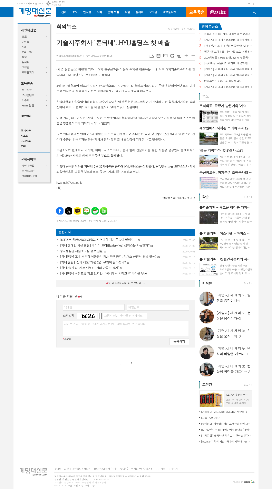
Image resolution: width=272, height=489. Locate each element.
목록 (158, 56)
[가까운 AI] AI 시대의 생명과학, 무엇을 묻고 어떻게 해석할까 (226, 412)
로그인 (251, 3)
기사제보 (26, 141)
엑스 (68, 211)
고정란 (153, 12)
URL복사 (151, 56)
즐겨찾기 (39, 3)
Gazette (26, 116)
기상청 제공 (56, 4)
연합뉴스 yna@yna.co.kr (68, 55)
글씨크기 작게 (193, 56)
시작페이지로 (25, 3)
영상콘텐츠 (28, 95)
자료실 (24, 135)
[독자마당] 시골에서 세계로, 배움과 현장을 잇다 (228, 63)
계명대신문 (28, 30)
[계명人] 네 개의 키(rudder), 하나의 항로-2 (228, 69)
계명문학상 (169, 12)
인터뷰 (87, 12)
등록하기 (179, 341)
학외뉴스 (190, 28)
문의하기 (173, 468)
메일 (165, 56)
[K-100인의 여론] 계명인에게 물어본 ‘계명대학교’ (226, 429)
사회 (99, 12)
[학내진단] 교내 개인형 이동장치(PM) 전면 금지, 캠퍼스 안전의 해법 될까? (228, 46)
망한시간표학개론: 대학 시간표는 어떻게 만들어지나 (228, 51)
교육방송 (196, 12)
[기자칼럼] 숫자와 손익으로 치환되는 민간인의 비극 (226, 435)
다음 (131, 363)
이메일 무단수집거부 (142, 468)
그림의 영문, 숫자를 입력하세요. (123, 315)
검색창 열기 (254, 12)
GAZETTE (218, 12)
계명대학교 (28, 165)
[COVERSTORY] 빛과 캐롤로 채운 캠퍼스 (227, 34)
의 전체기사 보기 (177, 198)
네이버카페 (95, 211)
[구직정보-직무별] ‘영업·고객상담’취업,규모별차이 (226, 424)
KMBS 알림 (28, 105)
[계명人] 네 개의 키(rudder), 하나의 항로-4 (228, 87)
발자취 (139, 12)
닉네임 (68, 307)
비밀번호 (133, 307)
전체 (64, 12)
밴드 (103, 211)
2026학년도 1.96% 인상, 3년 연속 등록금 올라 (228, 57)
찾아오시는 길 (61, 468)
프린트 (172, 56)
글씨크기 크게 (186, 56)
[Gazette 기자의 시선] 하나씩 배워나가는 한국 (226, 441)
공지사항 (26, 130)
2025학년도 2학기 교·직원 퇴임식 (223, 81)
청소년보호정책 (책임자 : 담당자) (111, 468)
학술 (127, 12)
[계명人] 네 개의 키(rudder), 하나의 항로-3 (228, 75)
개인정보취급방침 (81, 468)
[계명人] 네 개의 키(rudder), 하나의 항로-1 (228, 40)
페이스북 (60, 211)
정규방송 (27, 90)
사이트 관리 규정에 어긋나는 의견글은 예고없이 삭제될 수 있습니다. (105, 323)
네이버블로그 (86, 211)
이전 (120, 363)
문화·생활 (113, 12)
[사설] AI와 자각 (210, 418)
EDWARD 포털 (29, 176)
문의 (23, 146)
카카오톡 (77, 211)
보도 (74, 12)
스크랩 (179, 56)
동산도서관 (28, 171)
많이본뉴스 (210, 26)
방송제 (25, 100)
